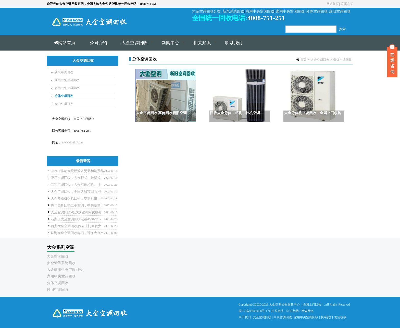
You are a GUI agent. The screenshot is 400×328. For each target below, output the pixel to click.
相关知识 (201, 45)
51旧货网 (292, 311)
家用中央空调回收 (67, 88)
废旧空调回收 (64, 104)
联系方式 (347, 4)
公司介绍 (98, 42)
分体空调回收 (342, 60)
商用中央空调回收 (67, 80)
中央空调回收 (282, 317)
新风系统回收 (64, 72)
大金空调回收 (133, 45)
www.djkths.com (72, 142)
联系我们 (233, 42)
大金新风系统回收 (61, 263)
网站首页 (333, 4)
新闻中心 (170, 45)
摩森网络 (307, 311)
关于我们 (245, 317)
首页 (303, 60)
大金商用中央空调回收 (65, 270)
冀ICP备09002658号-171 (254, 311)
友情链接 (340, 317)
